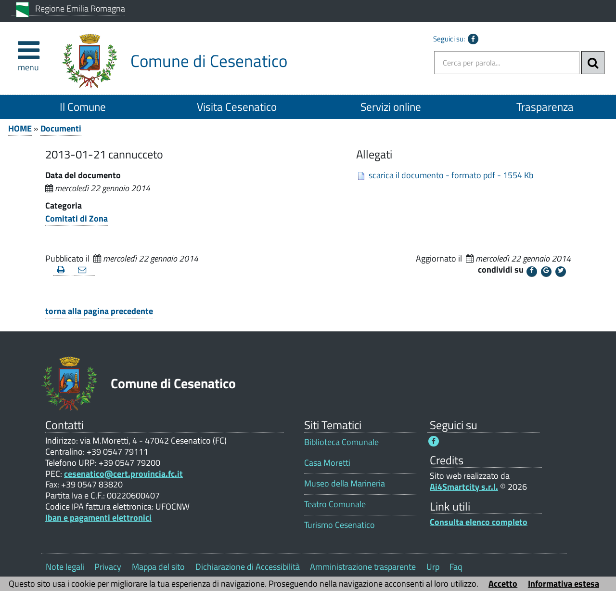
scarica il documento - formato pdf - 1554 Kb (451, 175)
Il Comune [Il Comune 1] (83, 106)
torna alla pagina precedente (99, 310)
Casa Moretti (327, 463)
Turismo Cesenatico (339, 525)
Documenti (60, 128)
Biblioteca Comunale (341, 442)
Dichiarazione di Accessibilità (247, 566)
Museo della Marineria (344, 483)
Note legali (65, 566)
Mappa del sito (158, 566)
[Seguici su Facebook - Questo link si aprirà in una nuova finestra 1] (433, 441)
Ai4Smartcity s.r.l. (464, 486)
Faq (455, 566)
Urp (432, 566)
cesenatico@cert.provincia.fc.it (123, 473)
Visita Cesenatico (237, 106)
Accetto (502, 583)
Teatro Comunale (335, 504)
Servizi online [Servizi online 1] (390, 106)
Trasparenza (545, 106)
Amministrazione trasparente (363, 566)
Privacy (107, 566)
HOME (20, 128)
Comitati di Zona (76, 218)
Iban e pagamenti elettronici (98, 517)
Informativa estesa (563, 583)
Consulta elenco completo (478, 521)
